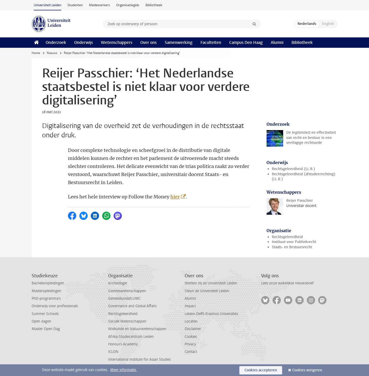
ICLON (113, 351)
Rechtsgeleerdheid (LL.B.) (293, 168)
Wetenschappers (116, 42)
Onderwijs (83, 42)
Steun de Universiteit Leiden (207, 290)
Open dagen (41, 321)
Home (36, 53)
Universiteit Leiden (47, 5)
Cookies (191, 336)
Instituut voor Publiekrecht (294, 241)
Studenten (75, 5)
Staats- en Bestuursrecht (292, 247)
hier (175, 197)
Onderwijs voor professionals (55, 306)
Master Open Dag (46, 328)
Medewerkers (99, 5)
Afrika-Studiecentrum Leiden (131, 336)
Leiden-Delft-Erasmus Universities (211, 313)
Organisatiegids (127, 5)
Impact (190, 306)
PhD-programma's (46, 298)
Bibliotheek (153, 5)
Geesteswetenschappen (127, 290)
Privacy (190, 344)
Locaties (191, 321)
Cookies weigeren (307, 370)
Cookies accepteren (261, 370)
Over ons (148, 42)
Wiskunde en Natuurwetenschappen (137, 328)
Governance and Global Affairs (132, 306)
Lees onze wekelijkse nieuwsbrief (287, 283)
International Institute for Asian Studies (139, 359)
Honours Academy (123, 344)
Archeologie (117, 283)
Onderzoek (56, 42)
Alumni (277, 42)
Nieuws (52, 53)
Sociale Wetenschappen (127, 321)
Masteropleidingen (46, 290)
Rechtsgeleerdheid (287, 236)
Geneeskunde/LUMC (124, 298)
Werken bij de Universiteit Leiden (211, 283)
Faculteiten (210, 42)
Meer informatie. (123, 369)
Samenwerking (178, 42)
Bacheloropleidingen (48, 283)
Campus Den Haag (246, 42)
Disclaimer (193, 328)
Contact (191, 351)
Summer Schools (45, 313)
